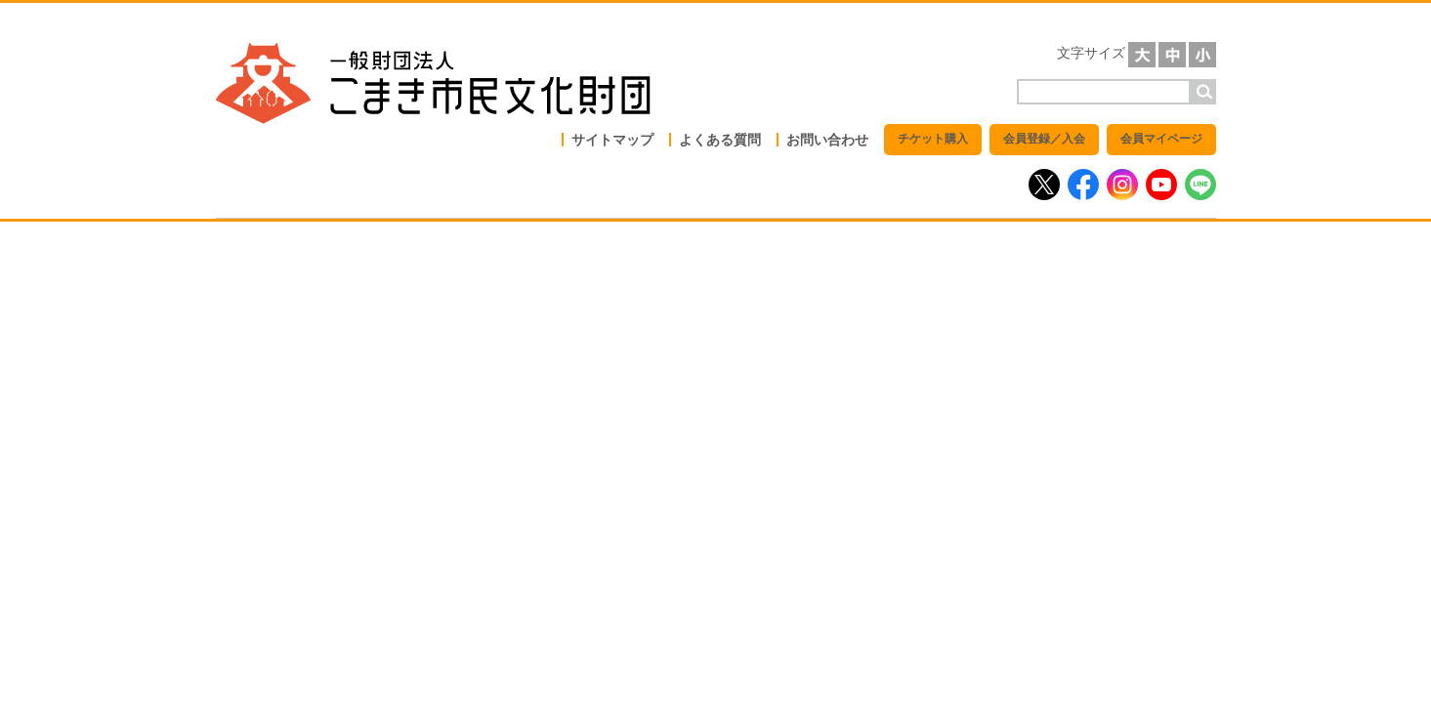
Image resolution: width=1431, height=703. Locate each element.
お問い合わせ (827, 139)
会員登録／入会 (1044, 138)
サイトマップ (612, 139)
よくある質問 (720, 139)
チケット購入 (933, 138)
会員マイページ (1161, 138)
